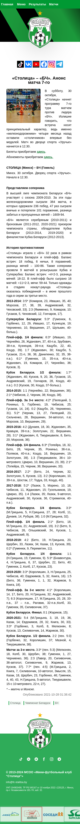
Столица (15, 703)
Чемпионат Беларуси (37, 703)
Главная (7, 4)
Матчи (53, 4)
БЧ (56, 703)
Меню (21, 4)
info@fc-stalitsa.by (16, 782)
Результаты (37, 4)
